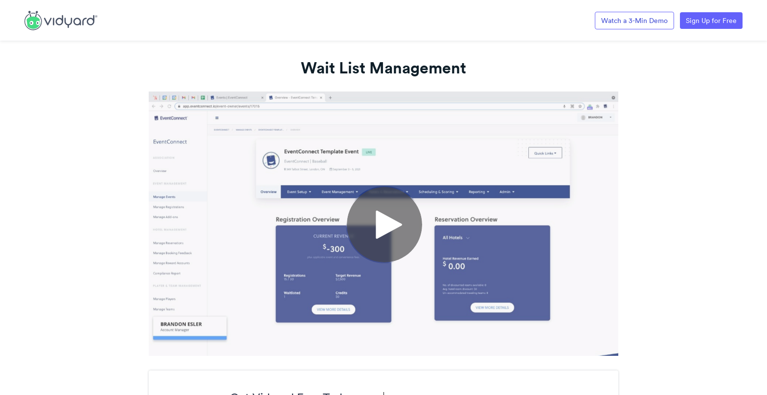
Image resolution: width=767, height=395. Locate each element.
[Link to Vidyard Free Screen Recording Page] (60, 19)
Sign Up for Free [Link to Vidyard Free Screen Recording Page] (711, 20)
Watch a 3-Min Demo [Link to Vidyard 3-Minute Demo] (634, 20)
